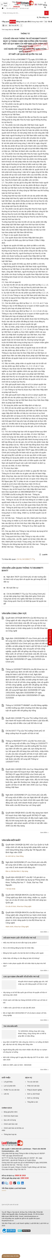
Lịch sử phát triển (10, 1086)
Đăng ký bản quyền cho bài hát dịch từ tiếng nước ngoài (23, 953)
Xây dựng (24, 871)
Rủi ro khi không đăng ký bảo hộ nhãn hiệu (18, 948)
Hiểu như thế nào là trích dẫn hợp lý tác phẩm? (20, 943)
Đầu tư (8, 871)
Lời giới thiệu (8, 1082)
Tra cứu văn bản (32, 1082)
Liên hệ (6, 1094)
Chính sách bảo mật (10, 1124)
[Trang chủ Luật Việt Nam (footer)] (25, 1143)
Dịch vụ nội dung (33, 1098)
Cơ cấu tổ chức (11, 906)
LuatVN (43, 554)
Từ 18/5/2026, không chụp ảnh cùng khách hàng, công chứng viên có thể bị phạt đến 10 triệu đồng (32, 1033)
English (38, 4)
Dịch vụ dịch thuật (33, 1094)
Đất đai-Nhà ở (16, 871)
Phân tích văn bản (33, 1086)
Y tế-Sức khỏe (10, 889)
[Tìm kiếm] (46, 13)
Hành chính (9, 926)
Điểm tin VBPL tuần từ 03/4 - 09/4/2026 (17, 1065)
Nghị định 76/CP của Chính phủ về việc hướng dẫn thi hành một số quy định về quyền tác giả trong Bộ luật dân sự (25, 579)
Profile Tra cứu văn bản (12, 1090)
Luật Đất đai (34, 1223)
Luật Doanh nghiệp (22, 1223)
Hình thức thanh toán (11, 1116)
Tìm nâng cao (43, 17)
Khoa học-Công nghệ (24, 906)
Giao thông (20, 856)
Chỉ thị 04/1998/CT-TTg (26, 559)
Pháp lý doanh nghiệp (34, 1090)
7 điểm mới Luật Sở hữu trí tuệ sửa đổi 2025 (19, 1008)
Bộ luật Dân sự (12, 588)
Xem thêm (44, 832)
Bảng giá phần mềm (10, 1112)
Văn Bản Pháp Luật (8, 1223)
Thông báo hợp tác (10, 1134)
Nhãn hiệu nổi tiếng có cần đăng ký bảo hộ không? (21, 958)
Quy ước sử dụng (10, 1120)
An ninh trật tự (10, 856)
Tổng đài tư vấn (32, 1102)
